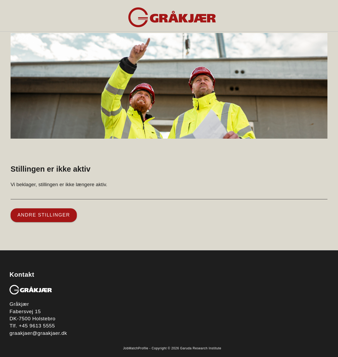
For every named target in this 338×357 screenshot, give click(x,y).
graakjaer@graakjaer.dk (38, 333)
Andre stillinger (43, 215)
